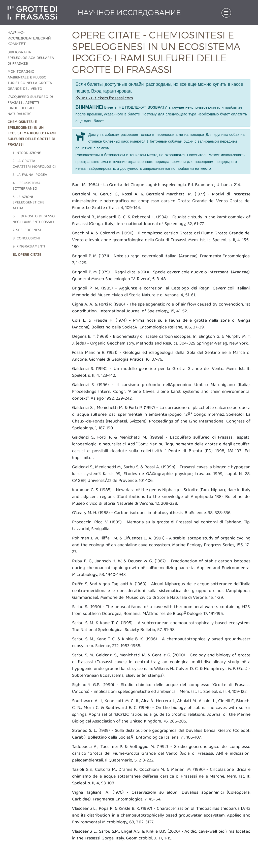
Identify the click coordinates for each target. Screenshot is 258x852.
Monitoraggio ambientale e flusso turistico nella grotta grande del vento (30, 80)
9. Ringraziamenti (29, 246)
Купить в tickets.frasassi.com (104, 98)
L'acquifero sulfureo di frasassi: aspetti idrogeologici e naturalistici (30, 105)
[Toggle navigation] (226, 13)
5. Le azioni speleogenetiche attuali (28, 203)
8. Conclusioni (26, 238)
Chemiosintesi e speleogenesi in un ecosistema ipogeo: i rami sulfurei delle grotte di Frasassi (32, 133)
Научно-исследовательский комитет (29, 39)
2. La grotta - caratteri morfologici (34, 164)
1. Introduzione (27, 153)
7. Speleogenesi (27, 230)
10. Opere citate (27, 255)
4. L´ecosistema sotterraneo (27, 186)
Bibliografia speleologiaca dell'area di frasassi (31, 58)
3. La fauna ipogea (30, 175)
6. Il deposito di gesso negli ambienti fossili (34, 219)
